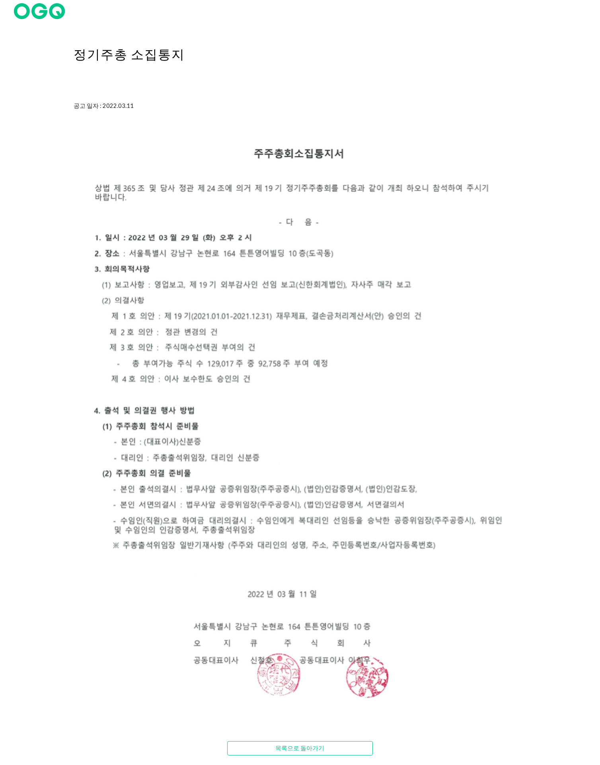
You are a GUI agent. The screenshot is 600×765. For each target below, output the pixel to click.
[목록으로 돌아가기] (300, 748)
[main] (300, 49)
